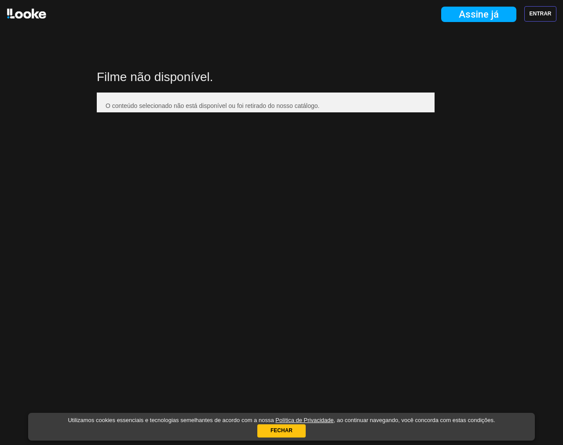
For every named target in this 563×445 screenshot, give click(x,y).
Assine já (479, 14)
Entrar (541, 14)
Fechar (281, 430)
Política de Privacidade (304, 420)
